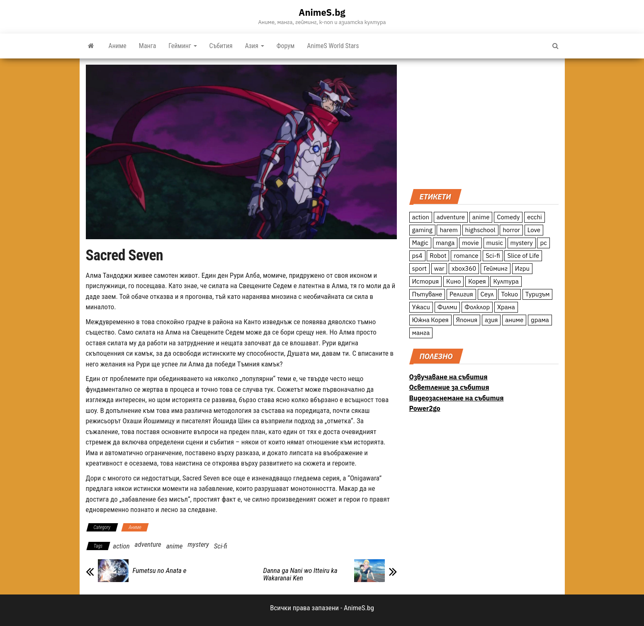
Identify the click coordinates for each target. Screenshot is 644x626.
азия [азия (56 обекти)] (491, 320)
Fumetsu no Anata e (160, 570)
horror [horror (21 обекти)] (511, 230)
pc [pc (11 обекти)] (543, 243)
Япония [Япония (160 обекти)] (467, 320)
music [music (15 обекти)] (494, 243)
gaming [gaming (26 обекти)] (422, 230)
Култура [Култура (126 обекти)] (505, 281)
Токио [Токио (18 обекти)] (509, 294)
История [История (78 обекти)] (425, 281)
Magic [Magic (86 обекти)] (420, 243)
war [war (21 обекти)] (439, 268)
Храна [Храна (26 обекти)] (506, 307)
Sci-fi (220, 546)
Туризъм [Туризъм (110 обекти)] (537, 294)
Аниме (117, 46)
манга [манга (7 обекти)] (421, 333)
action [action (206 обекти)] (421, 217)
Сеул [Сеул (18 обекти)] (487, 294)
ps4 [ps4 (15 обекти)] (417, 256)
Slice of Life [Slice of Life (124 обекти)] (523, 256)
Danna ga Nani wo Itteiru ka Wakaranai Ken (300, 574)
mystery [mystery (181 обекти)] (521, 243)
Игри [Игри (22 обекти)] (522, 268)
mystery (198, 544)
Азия (254, 46)
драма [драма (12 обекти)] (540, 320)
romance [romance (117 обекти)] (466, 256)
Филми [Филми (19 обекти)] (447, 307)
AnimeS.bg (322, 12)
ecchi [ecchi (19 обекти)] (534, 217)
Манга (147, 46)
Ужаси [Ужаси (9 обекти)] (421, 307)
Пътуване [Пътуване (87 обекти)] (427, 294)
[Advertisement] (484, 123)
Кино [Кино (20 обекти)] (453, 281)
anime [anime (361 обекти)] (481, 217)
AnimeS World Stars (333, 46)
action (121, 546)
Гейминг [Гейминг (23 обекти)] (496, 268)
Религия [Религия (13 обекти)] (461, 294)
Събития (221, 46)
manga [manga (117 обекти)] (445, 243)
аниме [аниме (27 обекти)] (514, 320)
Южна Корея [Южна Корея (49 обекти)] (430, 320)
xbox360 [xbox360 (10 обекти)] (464, 268)
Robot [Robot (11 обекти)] (438, 256)
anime (174, 546)
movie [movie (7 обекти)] (470, 243)
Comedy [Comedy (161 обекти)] (508, 217)
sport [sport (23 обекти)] (419, 268)
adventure (148, 544)
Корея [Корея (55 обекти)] (477, 281)
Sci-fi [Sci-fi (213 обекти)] (493, 256)
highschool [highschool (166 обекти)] (480, 230)
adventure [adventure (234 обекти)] (451, 217)
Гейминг (182, 46)
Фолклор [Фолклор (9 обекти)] (477, 307)
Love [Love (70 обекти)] (533, 230)
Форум (286, 46)
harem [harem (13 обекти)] (448, 230)
